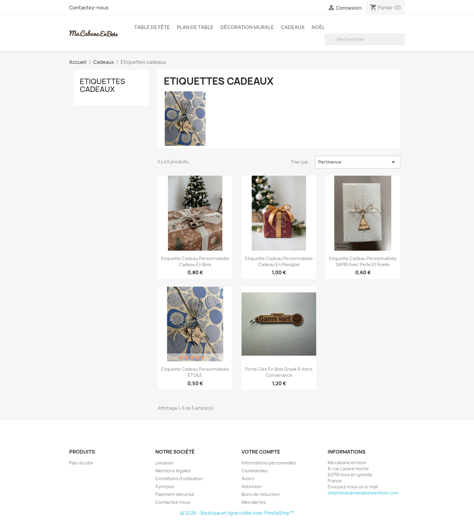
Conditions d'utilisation (179, 478)
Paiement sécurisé (174, 494)
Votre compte (261, 451)
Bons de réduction (261, 494)
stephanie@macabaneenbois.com (363, 493)
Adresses (251, 486)
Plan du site (81, 463)
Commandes (255, 471)
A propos (164, 486)
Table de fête (152, 27)
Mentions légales (173, 471)
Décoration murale (247, 27)
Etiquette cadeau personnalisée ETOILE (195, 372)
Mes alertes (254, 502)
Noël (318, 27)
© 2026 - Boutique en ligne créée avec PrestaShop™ (237, 513)
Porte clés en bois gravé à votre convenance (279, 372)
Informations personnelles (269, 463)
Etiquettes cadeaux (102, 85)
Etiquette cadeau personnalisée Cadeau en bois (195, 261)
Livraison (164, 463)
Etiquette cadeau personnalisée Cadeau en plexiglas (279, 261)
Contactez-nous (89, 7)
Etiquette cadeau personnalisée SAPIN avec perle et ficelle (363, 261)
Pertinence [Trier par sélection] (357, 162)
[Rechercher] (365, 39)
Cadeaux (293, 27)
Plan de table (195, 27)
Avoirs (248, 478)
